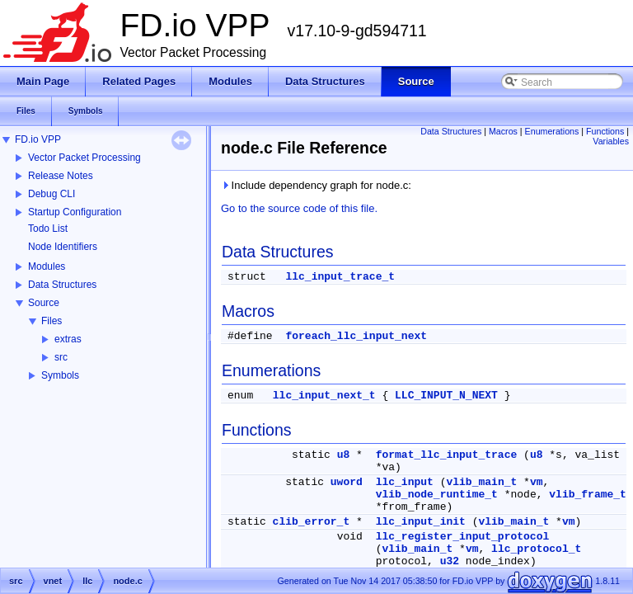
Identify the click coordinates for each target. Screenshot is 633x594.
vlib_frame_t (587, 494)
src (61, 357)
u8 (343, 455)
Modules (46, 266)
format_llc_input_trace (447, 455)
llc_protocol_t (536, 549)
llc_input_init (421, 522)
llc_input (405, 482)
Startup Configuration (74, 212)
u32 (449, 561)
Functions (605, 131)
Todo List (48, 228)
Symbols (60, 375)
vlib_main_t (481, 482)
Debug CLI (51, 194)
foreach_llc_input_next (356, 336)
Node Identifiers (62, 246)
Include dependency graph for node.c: (316, 185)
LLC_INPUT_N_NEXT (446, 395)
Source (43, 303)
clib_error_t (311, 522)
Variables (611, 141)
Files (51, 321)
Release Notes (60, 176)
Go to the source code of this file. (299, 208)
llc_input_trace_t (340, 277)
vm (536, 482)
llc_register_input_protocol (463, 536)
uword (347, 482)
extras (68, 339)
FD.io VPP (38, 139)
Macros (503, 131)
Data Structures (62, 284)
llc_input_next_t (324, 395)
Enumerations (552, 131)
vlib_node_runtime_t (437, 494)
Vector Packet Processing (84, 157)
